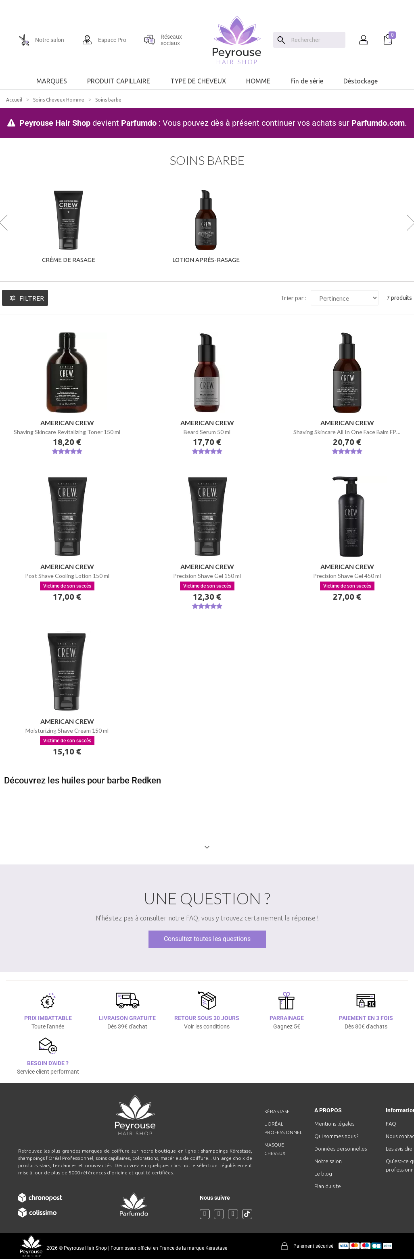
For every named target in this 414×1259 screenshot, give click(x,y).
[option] (207, 3)
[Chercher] (316, 40)
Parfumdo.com (378, 123)
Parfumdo (139, 123)
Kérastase (277, 1111)
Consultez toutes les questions (207, 939)
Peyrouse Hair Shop (54, 123)
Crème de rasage (68, 259)
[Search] (281, 40)
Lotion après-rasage (206, 259)
